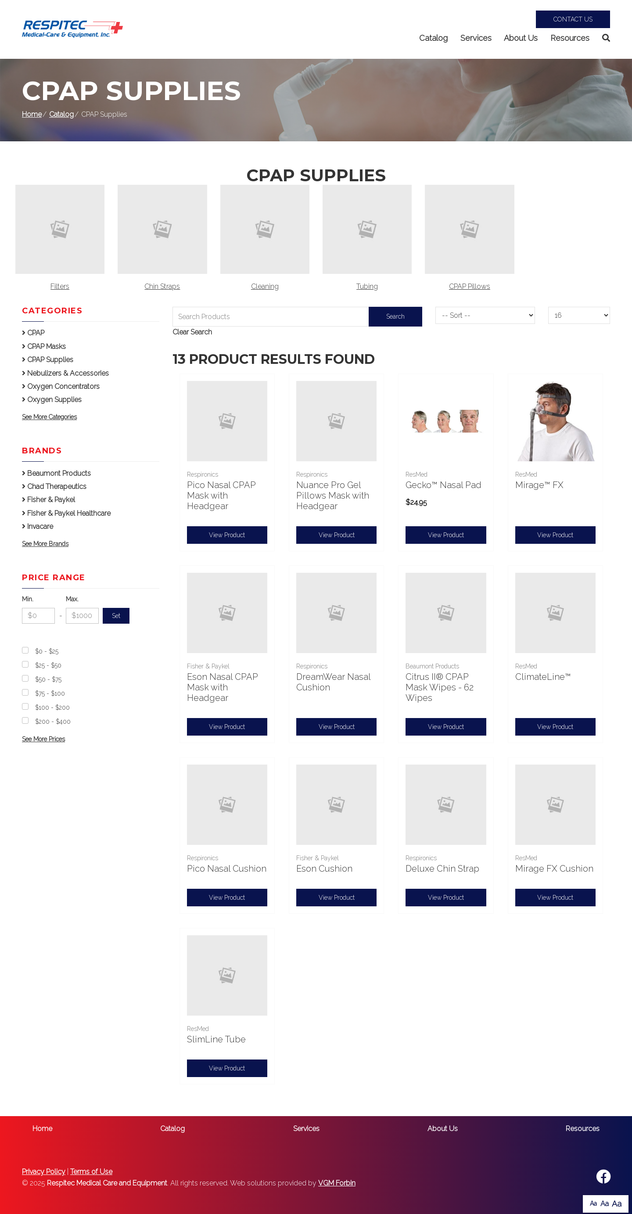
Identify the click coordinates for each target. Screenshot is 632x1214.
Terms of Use (91, 1171)
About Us (521, 38)
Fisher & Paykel (48, 500)
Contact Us (572, 19)
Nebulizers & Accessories (65, 373)
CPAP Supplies (47, 360)
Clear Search (192, 332)
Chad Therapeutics (54, 486)
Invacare (37, 526)
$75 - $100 (50, 693)
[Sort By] (485, 315)
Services (476, 38)
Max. (72, 599)
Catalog (433, 38)
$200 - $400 (53, 721)
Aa (593, 1203)
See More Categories (49, 416)
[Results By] (579, 315)
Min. (27, 599)
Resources (569, 38)
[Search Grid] (297, 317)
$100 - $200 (52, 707)
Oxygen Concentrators (61, 386)
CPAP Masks (44, 346)
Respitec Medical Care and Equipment (107, 1183)
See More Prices (43, 739)
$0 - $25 (46, 651)
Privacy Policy (43, 1171)
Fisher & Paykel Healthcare (66, 513)
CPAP (33, 333)
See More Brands (45, 543)
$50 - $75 (48, 679)
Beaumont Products (56, 473)
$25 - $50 (48, 665)
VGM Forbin (337, 1183)
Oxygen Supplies (52, 399)
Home (32, 114)
